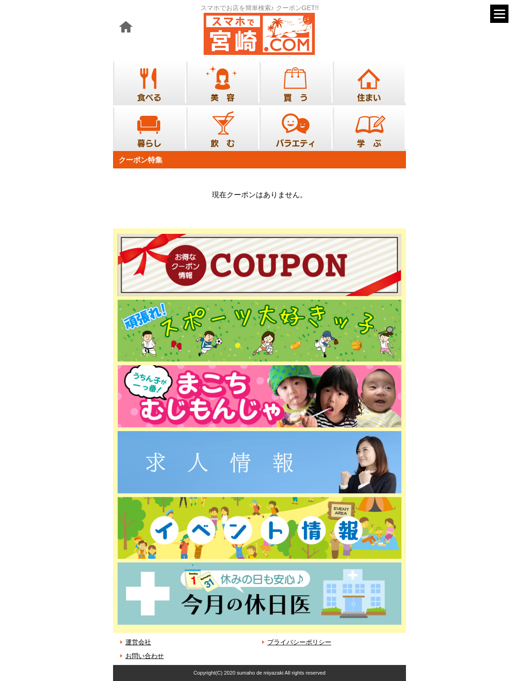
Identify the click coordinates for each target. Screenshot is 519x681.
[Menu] (499, 14)
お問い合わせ (144, 655)
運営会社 (138, 642)
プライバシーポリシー (299, 642)
